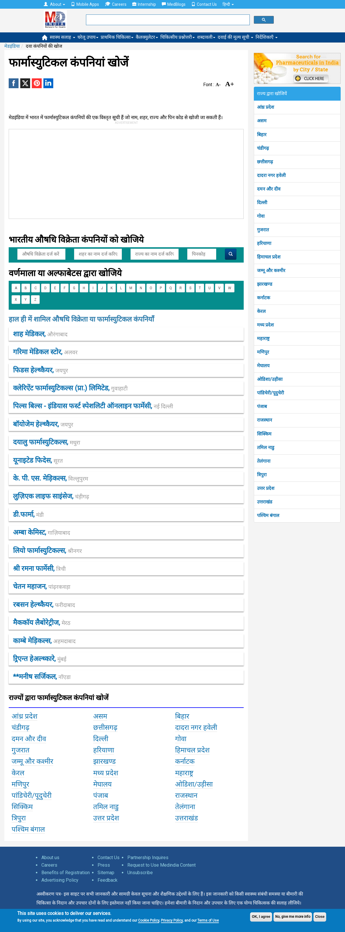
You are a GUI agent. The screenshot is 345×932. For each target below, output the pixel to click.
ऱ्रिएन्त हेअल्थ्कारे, (39, 659)
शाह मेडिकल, (40, 334)
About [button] (54, 4)
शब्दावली (206, 37)
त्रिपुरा (262, 474)
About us (50, 857)
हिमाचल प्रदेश (268, 257)
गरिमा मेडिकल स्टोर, (45, 352)
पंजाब (262, 406)
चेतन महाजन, (41, 586)
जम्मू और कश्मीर (271, 270)
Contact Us (204, 4)
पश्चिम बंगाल (268, 515)
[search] (167, 20)
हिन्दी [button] (228, 4)
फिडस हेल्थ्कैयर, (40, 370)
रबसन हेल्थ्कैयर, (44, 605)
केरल (261, 311)
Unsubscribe (140, 872)
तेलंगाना (263, 461)
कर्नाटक (263, 297)
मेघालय (263, 365)
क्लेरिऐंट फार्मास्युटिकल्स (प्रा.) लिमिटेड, (70, 388)
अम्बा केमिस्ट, (41, 532)
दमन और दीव (268, 189)
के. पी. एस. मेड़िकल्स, (50, 478)
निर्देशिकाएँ (267, 37)
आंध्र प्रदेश (265, 107)
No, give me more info (292, 917)
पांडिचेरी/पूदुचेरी (270, 393)
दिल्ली (262, 202)
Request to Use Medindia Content (161, 865)
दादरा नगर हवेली (271, 175)
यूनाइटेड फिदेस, (38, 460)
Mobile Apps (85, 4)
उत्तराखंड (264, 502)
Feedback (108, 880)
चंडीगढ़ (263, 148)
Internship (144, 4)
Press (104, 865)
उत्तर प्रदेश (265, 488)
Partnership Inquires (147, 857)
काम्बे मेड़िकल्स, (44, 641)
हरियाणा (264, 243)
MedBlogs (174, 4)
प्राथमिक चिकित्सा (117, 37)
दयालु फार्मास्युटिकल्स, (46, 442)
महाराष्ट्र (263, 338)
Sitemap (106, 872)
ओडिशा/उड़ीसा (269, 379)
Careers (115, 4)
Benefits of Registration (65, 872)
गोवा (261, 216)
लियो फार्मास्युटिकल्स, (47, 551)
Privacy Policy (172, 920)
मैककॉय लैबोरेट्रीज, (41, 623)
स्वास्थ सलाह (62, 37)
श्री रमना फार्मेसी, (39, 568)
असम (262, 120)
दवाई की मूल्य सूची (235, 37)
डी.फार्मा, (28, 514)
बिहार (262, 134)
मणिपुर (263, 352)
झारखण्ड (264, 284)
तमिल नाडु (265, 447)
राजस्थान (264, 420)
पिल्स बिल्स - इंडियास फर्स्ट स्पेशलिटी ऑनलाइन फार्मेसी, (93, 406)
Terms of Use (208, 920)
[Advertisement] (136, 172)
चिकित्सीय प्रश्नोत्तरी (177, 37)
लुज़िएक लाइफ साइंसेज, (51, 496)
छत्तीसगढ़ (265, 162)
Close (320, 917)
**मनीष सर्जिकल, (42, 677)
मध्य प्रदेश (265, 325)
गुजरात (263, 229)
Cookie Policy (148, 920)
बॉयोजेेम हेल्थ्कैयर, (43, 424)
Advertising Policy (59, 880)
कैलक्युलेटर (147, 37)
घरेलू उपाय (88, 37)
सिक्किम (264, 434)
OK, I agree (261, 917)
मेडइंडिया (12, 46)
